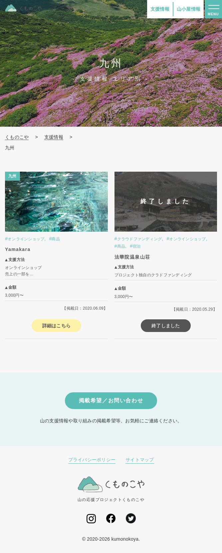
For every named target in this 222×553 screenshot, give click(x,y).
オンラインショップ (26, 239)
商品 (56, 239)
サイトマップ (139, 459)
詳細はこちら (56, 325)
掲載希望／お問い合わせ (111, 400)
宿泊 (136, 246)
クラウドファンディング (139, 239)
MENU (213, 14)
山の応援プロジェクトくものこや (111, 489)
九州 (12, 176)
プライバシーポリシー (92, 459)
